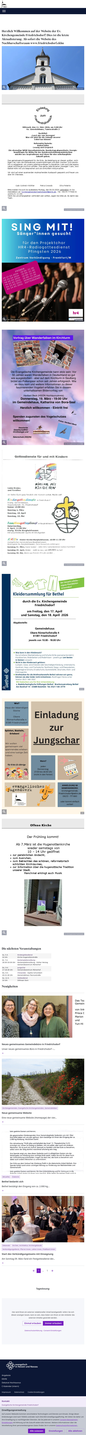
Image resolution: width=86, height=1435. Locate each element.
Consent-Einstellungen (52, 1330)
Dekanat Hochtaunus (11, 1382)
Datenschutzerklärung (33, 1330)
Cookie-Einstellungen (36, 1392)
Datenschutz (19, 1392)
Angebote (6, 1375)
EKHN (4, 1379)
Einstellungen (56, 1430)
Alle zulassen (36, 1430)
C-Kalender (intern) (10, 1386)
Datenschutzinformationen (67, 1425)
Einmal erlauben (32, 1323)
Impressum (6, 1392)
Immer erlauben (53, 1323)
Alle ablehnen (75, 1430)
